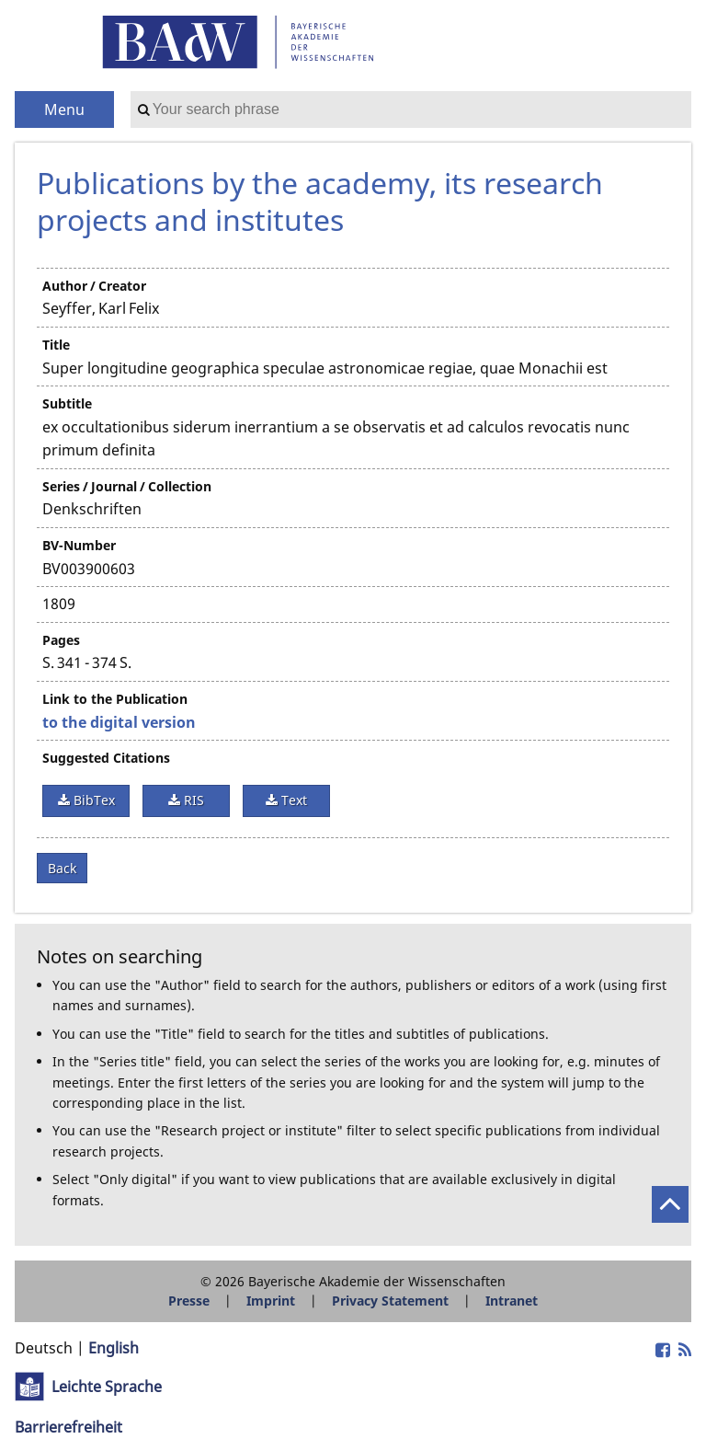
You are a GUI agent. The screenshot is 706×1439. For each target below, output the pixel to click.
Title (56, 344)
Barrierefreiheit (68, 1427)
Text (292, 800)
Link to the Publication (115, 699)
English (113, 1348)
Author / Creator (94, 285)
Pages (61, 640)
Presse (189, 1300)
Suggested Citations (106, 757)
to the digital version (119, 722)
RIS (192, 800)
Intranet (511, 1300)
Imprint (270, 1300)
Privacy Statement (390, 1300)
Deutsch (44, 1348)
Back (62, 868)
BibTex (92, 800)
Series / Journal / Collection (126, 486)
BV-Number (79, 545)
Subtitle (67, 403)
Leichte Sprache (106, 1386)
